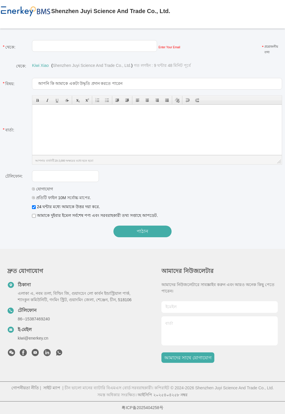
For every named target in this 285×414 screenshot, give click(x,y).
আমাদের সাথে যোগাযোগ (187, 357)
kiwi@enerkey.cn (33, 338)
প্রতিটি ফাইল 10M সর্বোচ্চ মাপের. (61, 197)
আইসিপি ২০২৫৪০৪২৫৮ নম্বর (163, 394)
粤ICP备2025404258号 (142, 407)
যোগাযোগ (42, 189)
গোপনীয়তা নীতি (25, 388)
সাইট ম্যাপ (51, 388)
